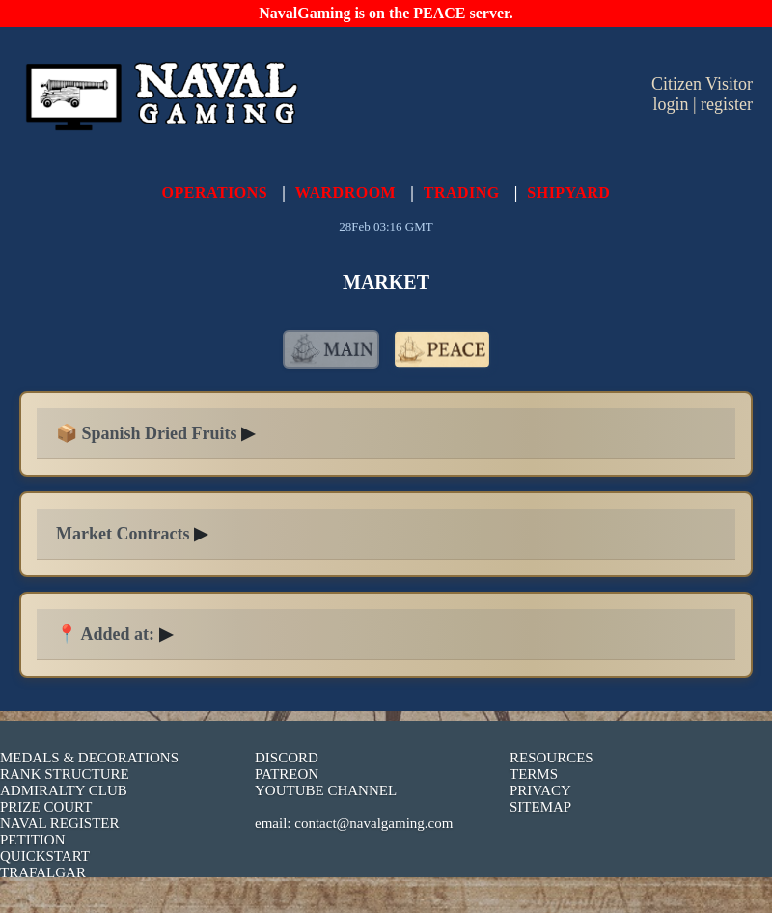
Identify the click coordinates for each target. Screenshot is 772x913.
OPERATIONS (215, 192)
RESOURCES (551, 757)
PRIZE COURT (46, 807)
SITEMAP (540, 807)
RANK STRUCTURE (64, 774)
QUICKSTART (45, 856)
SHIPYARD (568, 192)
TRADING (462, 192)
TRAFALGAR (43, 872)
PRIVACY (540, 790)
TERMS (534, 774)
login (670, 104)
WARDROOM (345, 192)
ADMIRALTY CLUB (63, 790)
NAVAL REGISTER (60, 823)
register (727, 104)
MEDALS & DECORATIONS (89, 757)
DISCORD (286, 757)
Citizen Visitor (702, 84)
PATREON (286, 774)
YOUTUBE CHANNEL (326, 790)
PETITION (33, 839)
